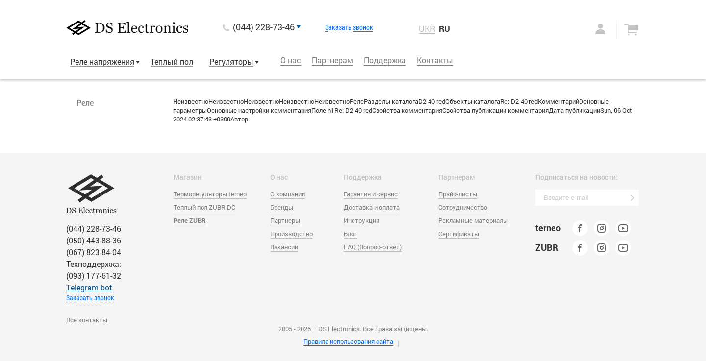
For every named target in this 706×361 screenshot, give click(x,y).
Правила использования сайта (348, 341)
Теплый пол (172, 61)
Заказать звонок (349, 27)
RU (444, 28)
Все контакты (86, 319)
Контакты (435, 60)
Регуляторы (231, 61)
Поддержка (385, 60)
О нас (290, 60)
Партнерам (332, 60)
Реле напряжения (102, 61)
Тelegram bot (89, 287)
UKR (427, 29)
